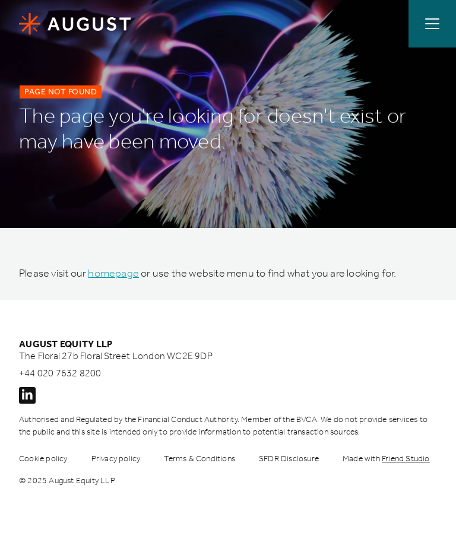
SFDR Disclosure (289, 459)
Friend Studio (406, 459)
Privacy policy (116, 459)
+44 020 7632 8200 (60, 373)
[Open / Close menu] (432, 23)
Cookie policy (43, 459)
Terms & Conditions (199, 459)
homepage (113, 273)
